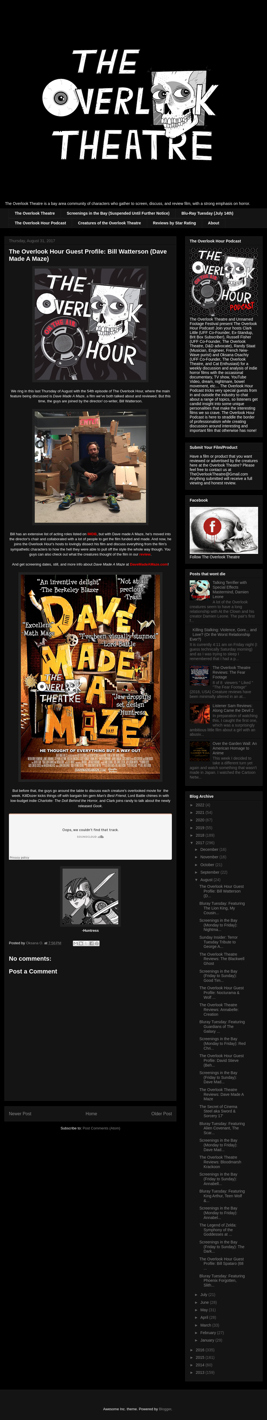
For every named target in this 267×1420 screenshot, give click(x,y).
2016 (201, 1350)
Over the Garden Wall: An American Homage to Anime (235, 748)
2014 (201, 1365)
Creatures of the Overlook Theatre (109, 223)
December (209, 849)
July (204, 1294)
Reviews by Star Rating (174, 223)
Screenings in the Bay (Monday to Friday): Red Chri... (222, 1043)
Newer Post (20, 1113)
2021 (201, 812)
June (205, 1302)
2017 (201, 843)
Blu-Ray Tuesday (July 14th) (207, 213)
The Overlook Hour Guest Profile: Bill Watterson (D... (221, 891)
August (206, 880)
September (210, 872)
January (207, 1340)
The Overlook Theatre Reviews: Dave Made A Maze (221, 1094)
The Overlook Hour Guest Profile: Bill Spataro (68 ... (221, 1264)
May (204, 1310)
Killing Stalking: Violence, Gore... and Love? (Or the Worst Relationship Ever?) (223, 634)
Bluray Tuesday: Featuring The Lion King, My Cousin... (222, 908)
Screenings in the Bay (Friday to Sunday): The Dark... (221, 1247)
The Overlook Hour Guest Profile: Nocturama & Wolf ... (221, 993)
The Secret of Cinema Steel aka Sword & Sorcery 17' (218, 1111)
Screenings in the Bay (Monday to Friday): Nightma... (218, 925)
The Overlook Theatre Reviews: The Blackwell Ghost (221, 959)
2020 (201, 820)
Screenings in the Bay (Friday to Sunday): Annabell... (218, 1179)
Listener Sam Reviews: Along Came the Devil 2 (233, 708)
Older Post (161, 1113)
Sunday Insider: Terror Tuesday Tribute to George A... (218, 942)
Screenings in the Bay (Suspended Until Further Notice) (118, 213)
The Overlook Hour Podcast (40, 223)
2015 (201, 1357)
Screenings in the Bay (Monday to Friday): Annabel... (218, 1213)
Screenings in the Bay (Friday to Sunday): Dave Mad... (218, 1077)
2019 (201, 828)
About (213, 223)
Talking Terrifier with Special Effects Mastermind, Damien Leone (231, 589)
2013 (201, 1372)
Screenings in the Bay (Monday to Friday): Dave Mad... (218, 1145)
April (204, 1317)
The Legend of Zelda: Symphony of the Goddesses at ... (217, 1230)
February (208, 1332)
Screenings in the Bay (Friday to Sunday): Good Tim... (218, 976)
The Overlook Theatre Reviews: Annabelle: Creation (219, 1010)
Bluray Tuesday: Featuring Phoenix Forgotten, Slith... (222, 1281)
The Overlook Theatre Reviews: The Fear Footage (232, 672)
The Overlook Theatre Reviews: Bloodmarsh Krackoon (220, 1162)
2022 (201, 805)
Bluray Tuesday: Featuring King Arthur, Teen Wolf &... (222, 1196)
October (207, 865)
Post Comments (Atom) (101, 1128)
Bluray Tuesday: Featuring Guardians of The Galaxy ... (222, 1027)
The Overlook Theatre (35, 213)
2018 (201, 835)
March (206, 1325)
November (209, 857)
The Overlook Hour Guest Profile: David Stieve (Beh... (221, 1060)
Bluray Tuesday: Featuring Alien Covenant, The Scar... (222, 1128)
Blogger (165, 1409)
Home (91, 1113)
